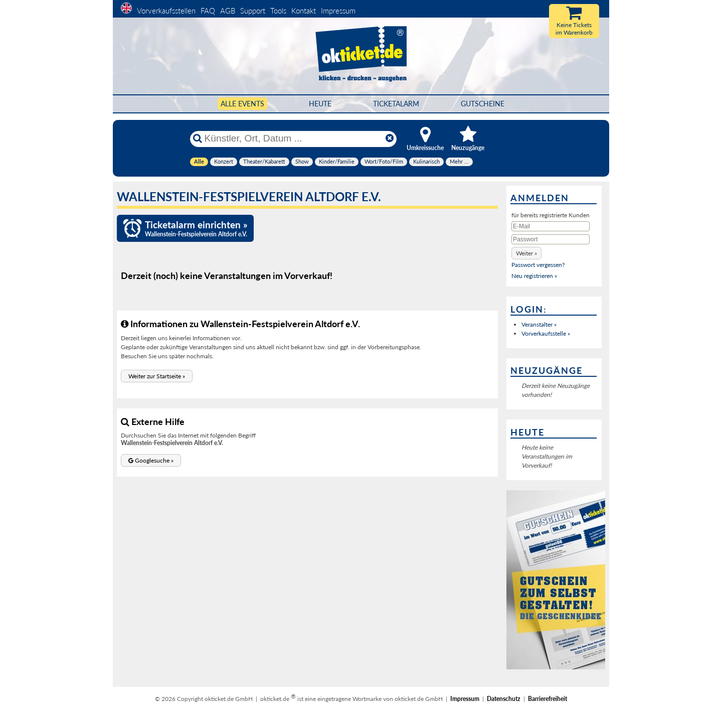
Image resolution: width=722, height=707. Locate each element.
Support (252, 10)
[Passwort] (550, 239)
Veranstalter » (539, 324)
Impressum (338, 10)
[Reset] (389, 138)
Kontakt (303, 10)
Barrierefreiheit (547, 698)
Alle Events (242, 103)
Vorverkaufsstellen (166, 10)
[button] (157, 376)
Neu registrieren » (534, 275)
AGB (227, 10)
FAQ (208, 10)
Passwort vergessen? (538, 264)
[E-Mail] (550, 226)
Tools (278, 10)
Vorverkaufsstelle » (545, 333)
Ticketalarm (396, 103)
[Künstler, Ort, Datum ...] (293, 138)
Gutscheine (482, 103)
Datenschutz (503, 698)
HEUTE (320, 103)
